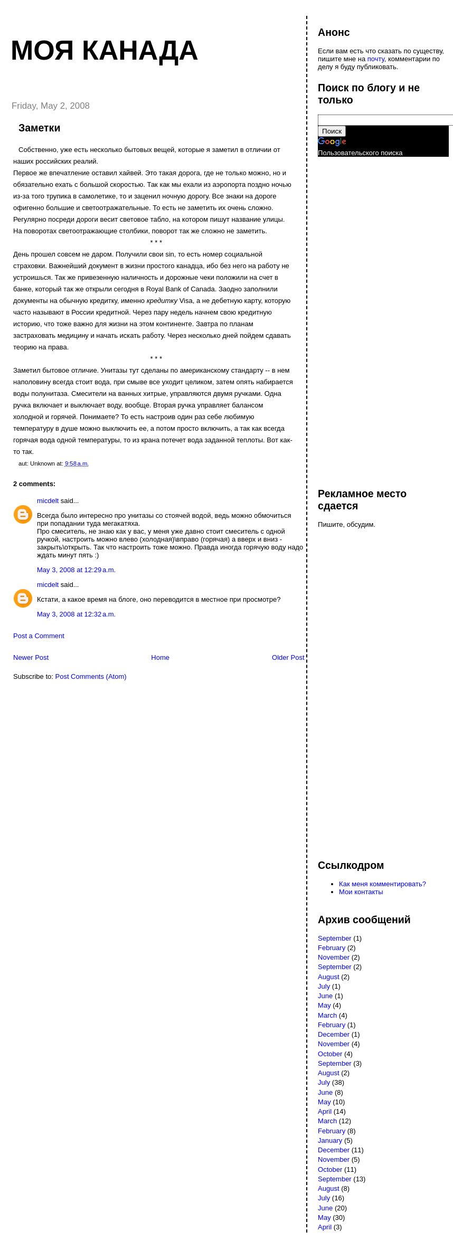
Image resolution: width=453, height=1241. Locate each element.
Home (160, 657)
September (335, 938)
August (328, 977)
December (334, 1034)
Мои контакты (361, 892)
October (330, 1054)
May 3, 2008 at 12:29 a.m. (76, 570)
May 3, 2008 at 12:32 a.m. (76, 614)
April (325, 1111)
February (331, 948)
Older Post (288, 657)
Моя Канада (105, 50)
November (334, 957)
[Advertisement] (360, 317)
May (324, 1005)
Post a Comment (38, 636)
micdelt (48, 501)
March (327, 1015)
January (330, 1140)
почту (375, 59)
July (324, 986)
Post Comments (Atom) (91, 676)
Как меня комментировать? (382, 884)
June (325, 996)
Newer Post (31, 657)
